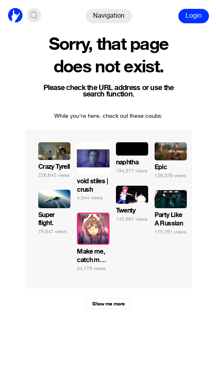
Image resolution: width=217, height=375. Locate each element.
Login (194, 15)
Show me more (108, 304)
